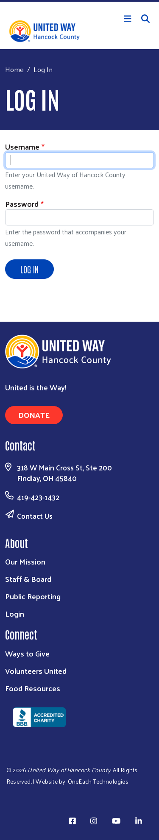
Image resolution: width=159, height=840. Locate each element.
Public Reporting (33, 596)
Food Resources (32, 688)
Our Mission (25, 561)
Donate (34, 415)
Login (14, 613)
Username (22, 146)
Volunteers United (36, 670)
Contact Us (35, 515)
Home (14, 69)
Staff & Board (28, 578)
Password (22, 203)
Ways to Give (27, 653)
